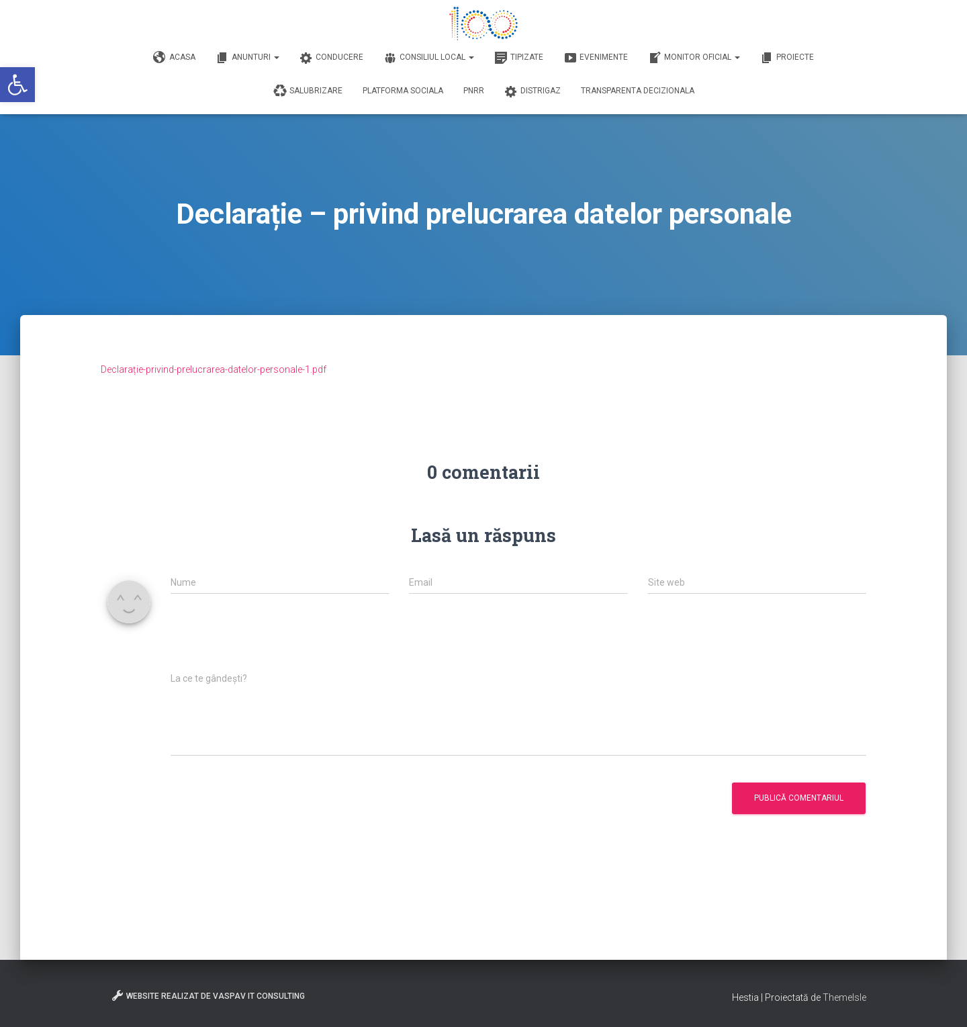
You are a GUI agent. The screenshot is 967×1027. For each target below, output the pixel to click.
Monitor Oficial (694, 57)
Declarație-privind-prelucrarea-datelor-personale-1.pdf (213, 369)
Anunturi (247, 57)
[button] (17, 84)
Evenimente (595, 57)
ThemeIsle (844, 997)
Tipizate (518, 57)
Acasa (174, 57)
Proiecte (787, 57)
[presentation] (273, 640)
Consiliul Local (428, 57)
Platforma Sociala (403, 90)
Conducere (331, 57)
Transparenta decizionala (637, 90)
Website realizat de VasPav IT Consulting (208, 995)
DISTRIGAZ (532, 91)
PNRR (473, 90)
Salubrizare (307, 91)
